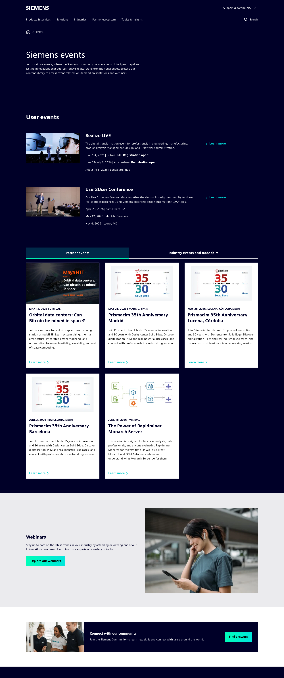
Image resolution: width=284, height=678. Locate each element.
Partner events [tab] (77, 253)
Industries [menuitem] (80, 19)
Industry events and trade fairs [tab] (193, 253)
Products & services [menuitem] (38, 19)
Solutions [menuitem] (62, 19)
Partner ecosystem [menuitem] (104, 19)
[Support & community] (240, 8)
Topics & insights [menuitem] (132, 19)
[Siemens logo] (37, 8)
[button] (215, 144)
